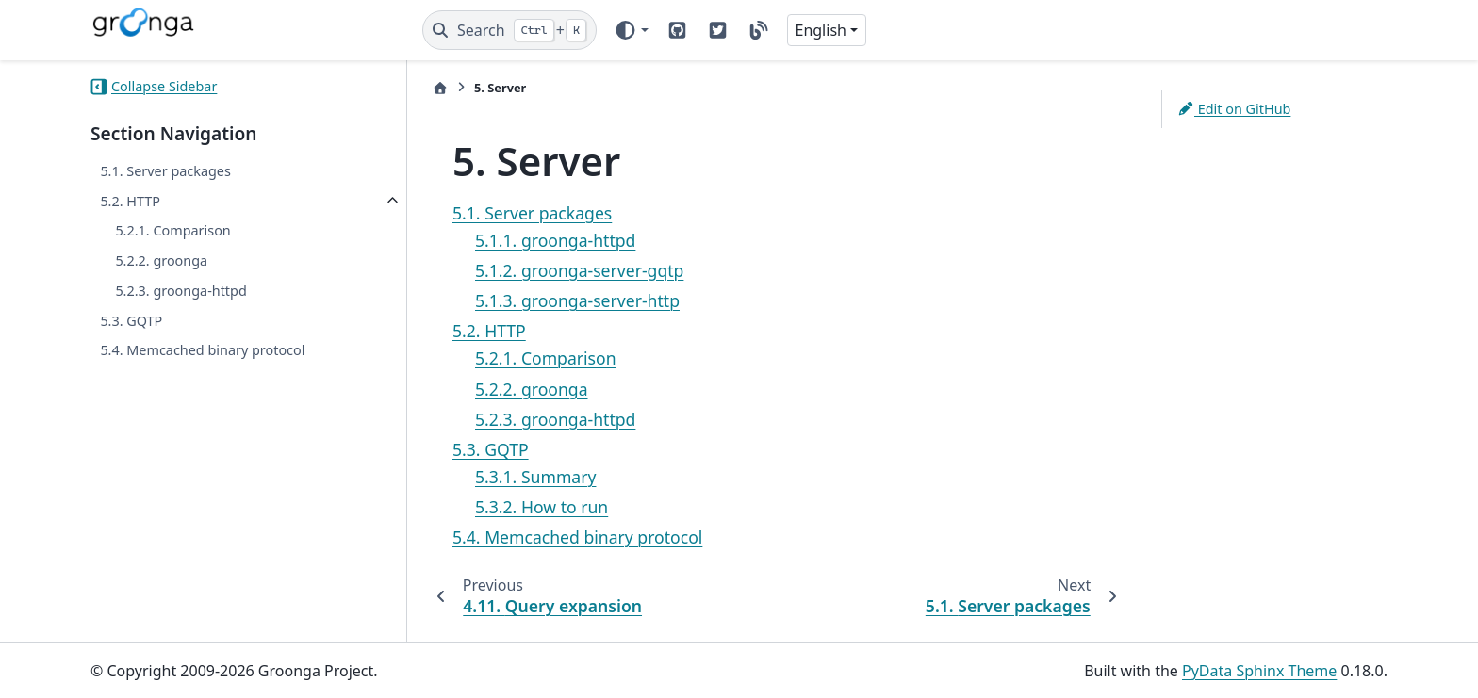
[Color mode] (631, 30)
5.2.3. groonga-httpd (180, 291)
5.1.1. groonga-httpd (555, 240)
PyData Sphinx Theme (1259, 670)
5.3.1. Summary (535, 476)
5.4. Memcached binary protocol (202, 350)
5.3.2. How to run (541, 506)
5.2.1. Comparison (172, 230)
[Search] (509, 30)
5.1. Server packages (165, 171)
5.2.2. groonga (161, 260)
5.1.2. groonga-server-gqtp (579, 270)
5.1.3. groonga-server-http (577, 300)
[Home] (440, 88)
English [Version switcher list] (821, 30)
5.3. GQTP (131, 321)
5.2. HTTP (130, 201)
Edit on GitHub (1233, 109)
